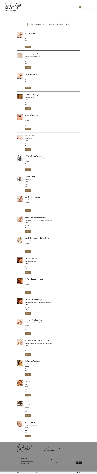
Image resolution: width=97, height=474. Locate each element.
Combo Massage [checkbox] (60, 24)
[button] (87, 7)
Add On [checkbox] (67, 24)
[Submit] (79, 463)
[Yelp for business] (75, 472)
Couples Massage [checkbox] (52, 24)
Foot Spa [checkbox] (44, 24)
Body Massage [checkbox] (38, 24)
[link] (52, 33)
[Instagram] (79, 472)
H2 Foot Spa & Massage (13, 4)
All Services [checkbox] (30, 24)
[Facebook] (77, 472)
